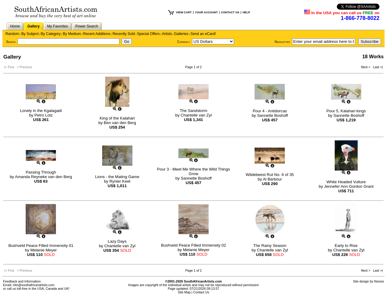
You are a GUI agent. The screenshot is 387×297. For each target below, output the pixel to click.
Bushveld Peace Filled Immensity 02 (193, 245)
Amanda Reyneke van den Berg (43, 176)
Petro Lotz (43, 115)
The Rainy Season (270, 245)
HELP (246, 12)
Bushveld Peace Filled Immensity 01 (40, 245)
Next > (366, 67)
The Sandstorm (193, 110)
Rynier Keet (120, 181)
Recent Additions (96, 34)
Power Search (86, 26)
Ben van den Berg (120, 122)
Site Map (184, 292)
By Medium (72, 34)
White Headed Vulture (346, 182)
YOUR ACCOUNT (206, 12)
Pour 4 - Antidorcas (270, 111)
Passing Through (41, 172)
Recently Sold (123, 34)
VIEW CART (184, 12)
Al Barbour (272, 179)
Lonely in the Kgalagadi (41, 110)
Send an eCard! (203, 34)
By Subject (29, 34)
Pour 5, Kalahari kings (346, 111)
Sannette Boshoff (272, 115)
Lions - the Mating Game (117, 176)
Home (15, 26)
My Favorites (57, 26)
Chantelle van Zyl (196, 115)
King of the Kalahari (117, 118)
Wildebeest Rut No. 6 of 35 (270, 174)
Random (12, 34)
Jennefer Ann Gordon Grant (349, 186)
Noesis (379, 281)
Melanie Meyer (43, 250)
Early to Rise (346, 245)
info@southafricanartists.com (34, 285)
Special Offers (148, 34)
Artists (167, 34)
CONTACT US (230, 12)
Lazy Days (117, 241)
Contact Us (201, 292)
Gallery (33, 26)
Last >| (377, 67)
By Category (51, 34)
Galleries (181, 34)
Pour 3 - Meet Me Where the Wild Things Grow (193, 171)
